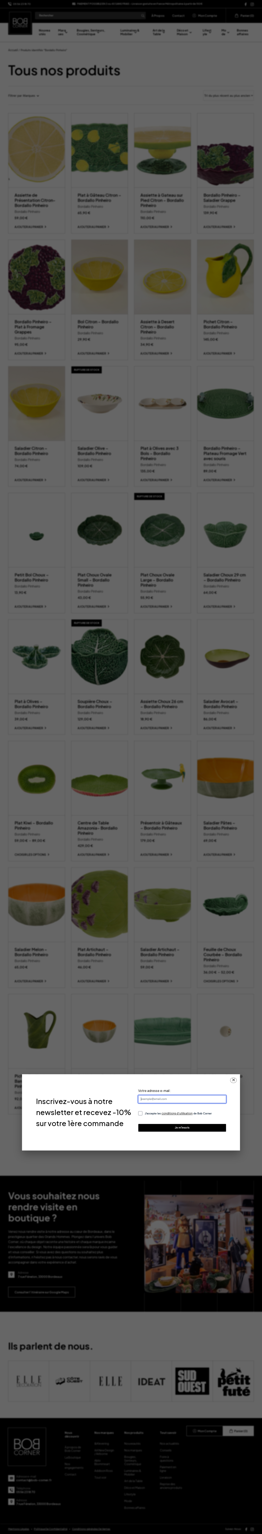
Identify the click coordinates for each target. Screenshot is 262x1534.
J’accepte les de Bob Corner (178, 1113)
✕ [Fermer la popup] (233, 1080)
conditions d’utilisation (177, 1113)
